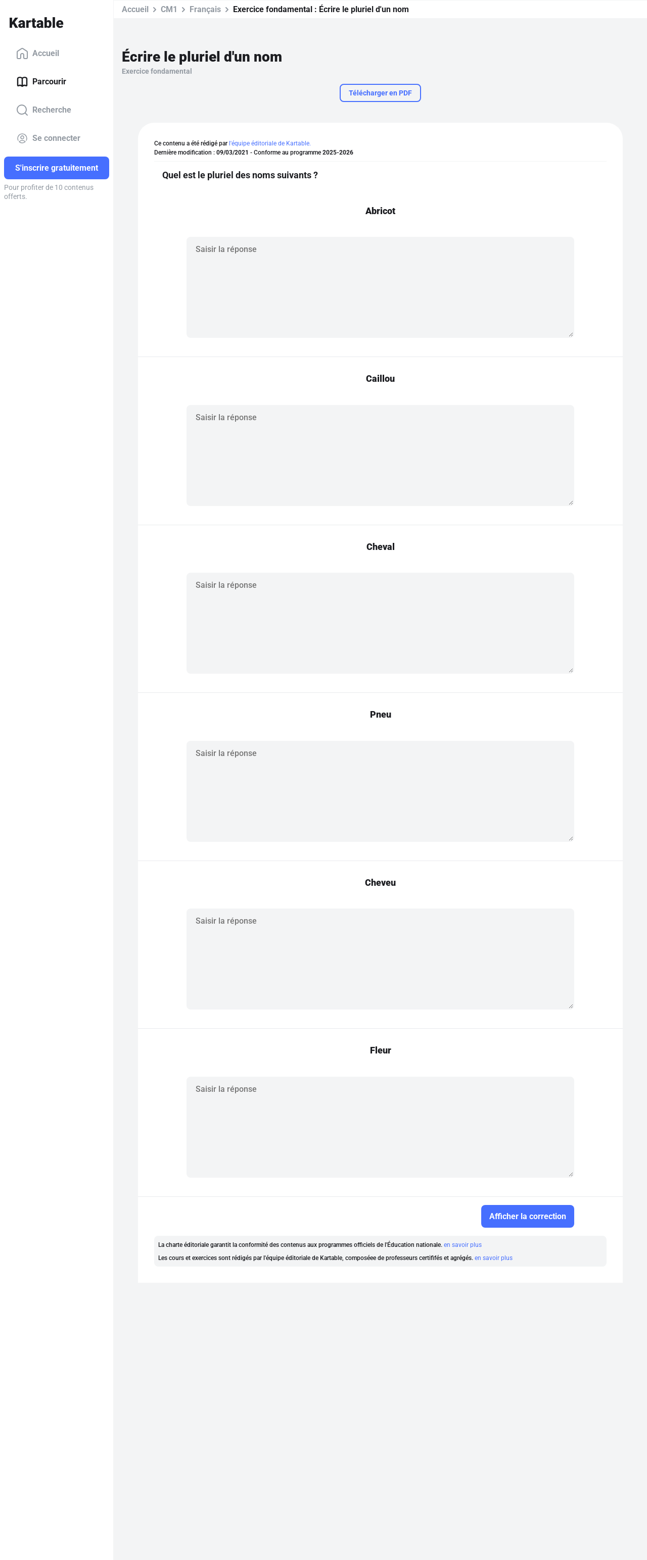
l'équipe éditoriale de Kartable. (270, 143)
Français (205, 9)
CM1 (169, 9)
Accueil (37, 53)
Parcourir (41, 82)
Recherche (43, 110)
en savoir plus (463, 1244)
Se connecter (48, 138)
